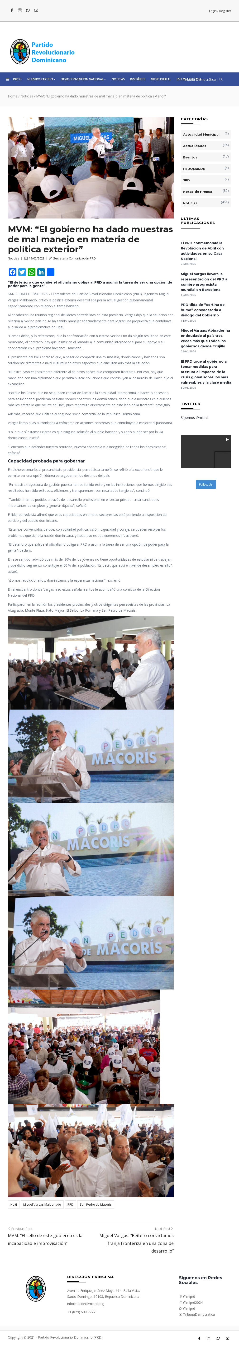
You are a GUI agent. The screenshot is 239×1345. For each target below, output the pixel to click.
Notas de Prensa (197, 191)
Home (12, 96)
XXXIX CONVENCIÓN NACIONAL (83, 79)
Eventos (190, 157)
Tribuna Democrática (199, 79)
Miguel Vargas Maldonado (42, 1204)
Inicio (17, 79)
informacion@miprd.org (85, 1303)
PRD (70, 1204)
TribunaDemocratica (197, 1314)
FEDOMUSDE (194, 169)
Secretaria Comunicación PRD (72, 258)
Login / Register (220, 11)
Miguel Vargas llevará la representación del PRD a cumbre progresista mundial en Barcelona (204, 282)
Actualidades (194, 146)
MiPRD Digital (161, 79)
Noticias (118, 79)
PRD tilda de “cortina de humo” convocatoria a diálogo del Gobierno (203, 310)
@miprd (187, 1296)
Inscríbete (137, 79)
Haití (13, 1204)
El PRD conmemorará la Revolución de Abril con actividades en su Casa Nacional (202, 251)
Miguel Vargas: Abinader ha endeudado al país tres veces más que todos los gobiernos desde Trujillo (205, 338)
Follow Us (206, 484)
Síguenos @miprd (194, 417)
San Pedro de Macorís (96, 1204)
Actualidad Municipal (201, 134)
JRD (186, 180)
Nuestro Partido (41, 79)
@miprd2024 (191, 1302)
